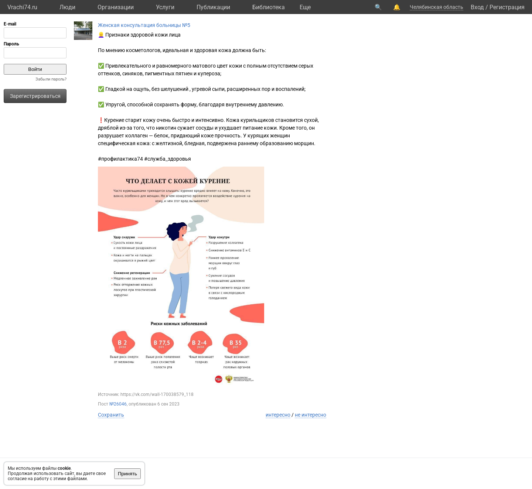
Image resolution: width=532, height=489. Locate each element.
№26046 (118, 404)
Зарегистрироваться (35, 96)
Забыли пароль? (50, 79)
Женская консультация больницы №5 (144, 25)
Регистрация (507, 7)
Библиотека (268, 7)
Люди (67, 7)
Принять (127, 473)
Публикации (213, 7)
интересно (278, 415)
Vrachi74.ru (22, 7)
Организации (116, 7)
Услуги (165, 7)
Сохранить (111, 415)
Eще (305, 7)
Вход (477, 7)
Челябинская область (436, 7)
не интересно (310, 415)
